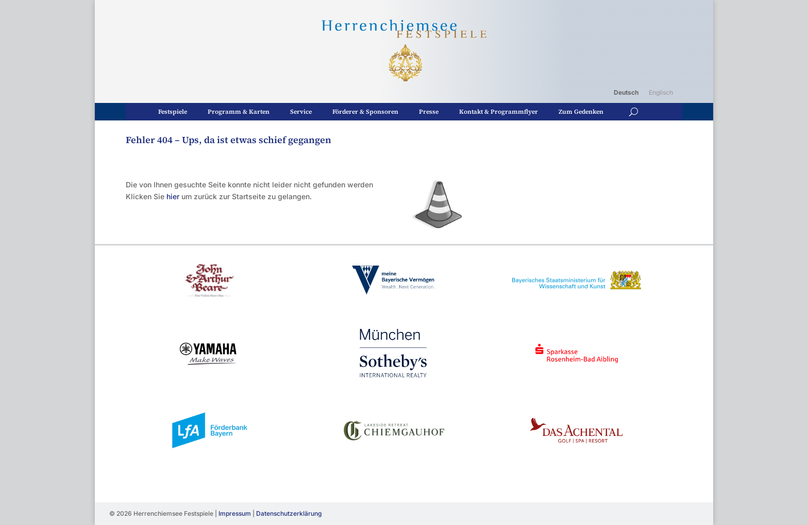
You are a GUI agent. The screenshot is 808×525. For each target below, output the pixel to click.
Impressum (234, 513)
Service (301, 112)
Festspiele (172, 112)
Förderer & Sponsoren (365, 112)
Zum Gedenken (581, 112)
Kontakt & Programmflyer (498, 112)
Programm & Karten (239, 112)
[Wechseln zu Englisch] (661, 92)
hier (172, 196)
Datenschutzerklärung (289, 513)
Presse (429, 112)
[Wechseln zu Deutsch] (626, 92)
